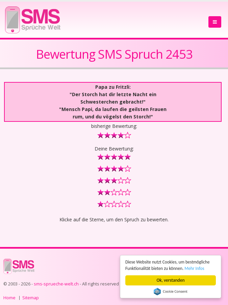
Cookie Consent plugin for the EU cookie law (170, 291)
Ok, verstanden (171, 280)
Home (9, 298)
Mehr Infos (196, 268)
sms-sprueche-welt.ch (56, 284)
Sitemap (30, 298)
